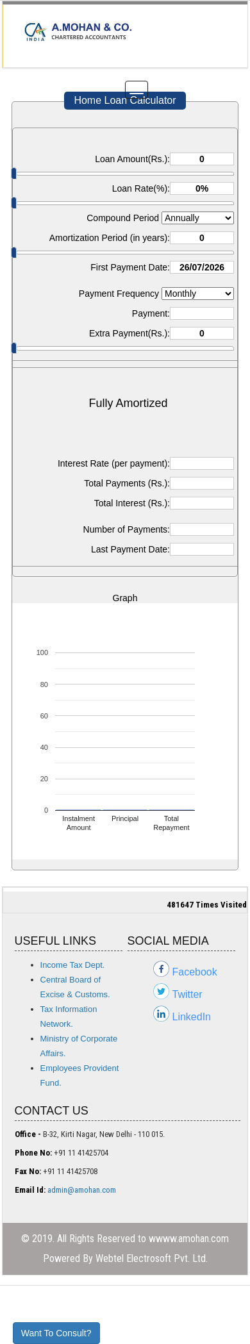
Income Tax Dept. (72, 965)
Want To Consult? (56, 1333)
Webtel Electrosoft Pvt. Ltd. (152, 1258)
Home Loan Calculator (125, 100)
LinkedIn (192, 1016)
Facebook (194, 972)
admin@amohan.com (81, 1190)
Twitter (187, 994)
